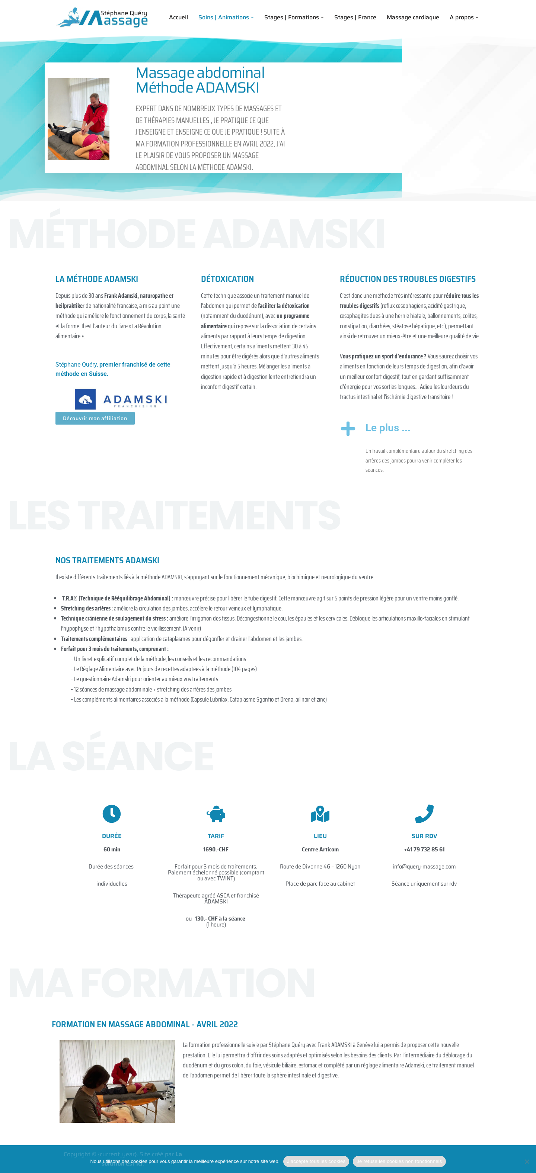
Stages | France (355, 17)
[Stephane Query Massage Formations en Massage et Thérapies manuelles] (102, 17)
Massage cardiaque (412, 17)
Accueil (176, 17)
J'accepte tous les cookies (316, 1161)
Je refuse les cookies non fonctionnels (399, 1161)
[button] (251, 17)
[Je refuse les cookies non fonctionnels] (526, 1161)
